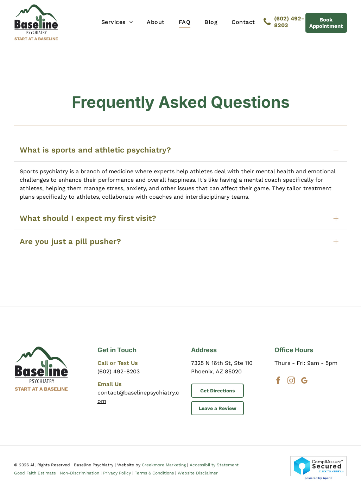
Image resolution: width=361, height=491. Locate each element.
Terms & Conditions (154, 473)
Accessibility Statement (214, 464)
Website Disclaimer (198, 473)
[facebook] (278, 381)
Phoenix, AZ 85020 (216, 371)
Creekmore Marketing (164, 464)
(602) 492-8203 (118, 371)
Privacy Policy (117, 473)
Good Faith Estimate (35, 473)
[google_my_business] (304, 381)
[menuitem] (117, 22)
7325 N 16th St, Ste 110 (222, 363)
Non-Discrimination (79, 473)
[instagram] (291, 381)
